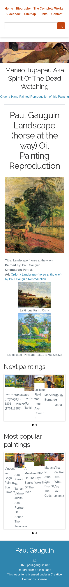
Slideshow (13, 14)
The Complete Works (48, 8)
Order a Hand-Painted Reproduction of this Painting (34, 96)
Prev (9, 398)
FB (34, 560)
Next (60, 398)
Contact (57, 14)
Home (9, 8)
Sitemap (30, 14)
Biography (23, 8)
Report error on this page (34, 569)
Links (44, 14)
